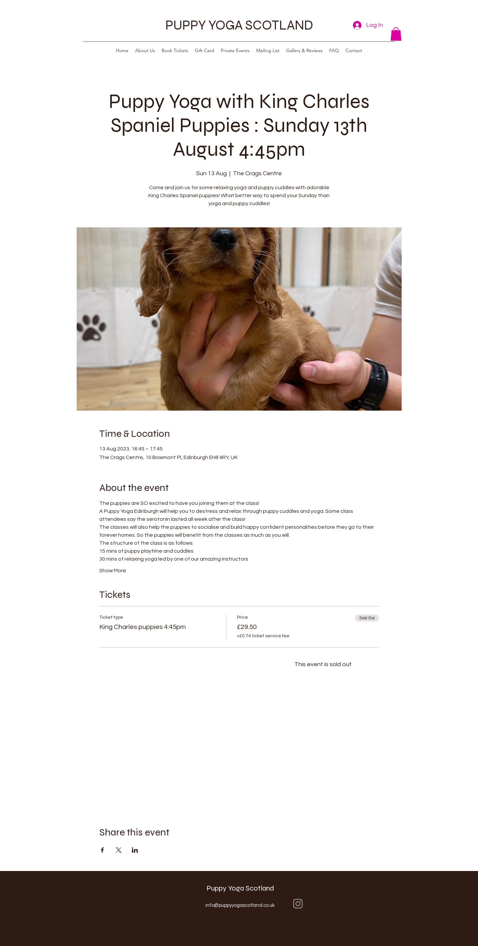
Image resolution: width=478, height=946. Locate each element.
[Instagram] (297, 903)
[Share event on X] (119, 850)
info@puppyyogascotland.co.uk (240, 905)
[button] (396, 34)
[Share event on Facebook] (102, 850)
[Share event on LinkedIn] (135, 850)
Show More (112, 570)
